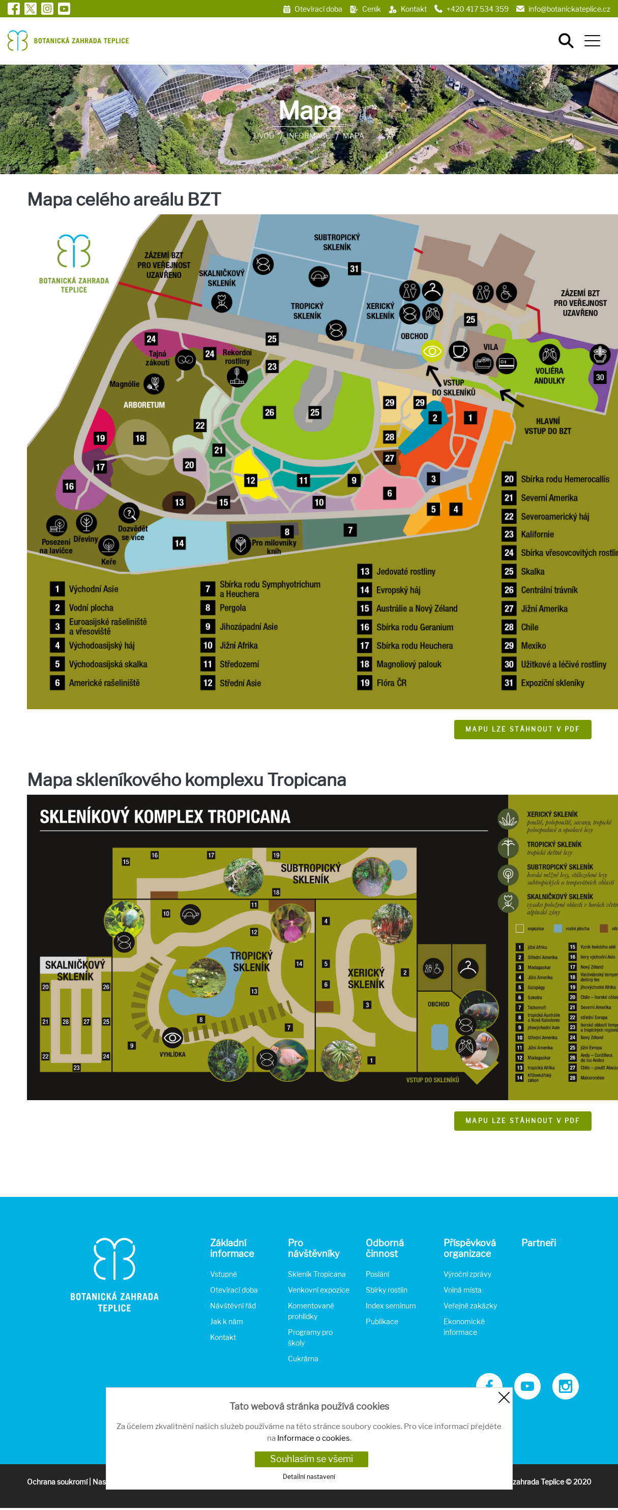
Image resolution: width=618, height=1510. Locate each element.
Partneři (538, 1243)
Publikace (382, 1321)
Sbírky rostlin (386, 1289)
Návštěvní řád (233, 1305)
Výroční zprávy (467, 1274)
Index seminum (391, 1305)
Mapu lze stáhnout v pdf (522, 729)
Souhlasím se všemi (311, 1458)
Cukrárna (303, 1358)
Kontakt (223, 1337)
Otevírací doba (234, 1289)
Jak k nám (226, 1321)
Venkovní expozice (318, 1289)
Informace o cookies (313, 1438)
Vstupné (223, 1274)
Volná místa (463, 1289)
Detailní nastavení (309, 1476)
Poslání (377, 1274)
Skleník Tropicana (317, 1274)
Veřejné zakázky (470, 1305)
